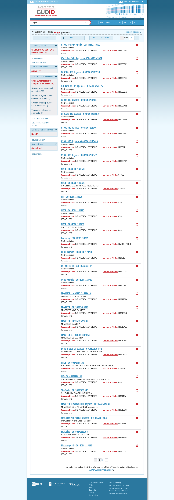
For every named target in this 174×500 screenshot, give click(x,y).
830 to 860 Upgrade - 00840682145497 (79, 127)
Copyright (92, 490)
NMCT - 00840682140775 (72, 210)
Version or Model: (110, 50)
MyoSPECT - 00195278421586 (74, 321)
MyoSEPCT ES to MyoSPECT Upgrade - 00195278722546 (85, 404)
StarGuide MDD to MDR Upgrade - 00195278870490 (84, 418)
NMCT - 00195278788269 (72, 362)
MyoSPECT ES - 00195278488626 (76, 293)
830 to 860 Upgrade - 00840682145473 (79, 155)
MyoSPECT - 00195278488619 (74, 307)
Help (135, 23)
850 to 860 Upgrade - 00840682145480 (79, 141)
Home (101, 23)
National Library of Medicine (46, 2)
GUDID (46, 11)
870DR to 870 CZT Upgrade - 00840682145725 (82, 86)
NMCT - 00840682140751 (72, 224)
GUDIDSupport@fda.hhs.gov (100, 470)
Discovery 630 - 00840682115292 (76, 445)
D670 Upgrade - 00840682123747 (76, 265)
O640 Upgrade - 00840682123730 (76, 279)
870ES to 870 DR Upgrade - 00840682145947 (81, 58)
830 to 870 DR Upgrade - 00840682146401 (80, 44)
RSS (90, 487)
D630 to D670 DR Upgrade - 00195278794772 (81, 348)
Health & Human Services (118, 494)
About (108, 23)
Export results (132, 32)
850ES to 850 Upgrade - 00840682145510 (80, 113)
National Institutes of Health (118, 488)
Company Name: (68, 50)
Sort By (73, 38)
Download (127, 23)
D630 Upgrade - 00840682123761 (76, 252)
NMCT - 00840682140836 (73, 182)
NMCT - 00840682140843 (73, 169)
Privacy (91, 492)
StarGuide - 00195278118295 (74, 431)
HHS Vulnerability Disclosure (119, 485)
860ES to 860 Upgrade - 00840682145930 (80, 72)
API (120, 23)
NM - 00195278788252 (71, 376)
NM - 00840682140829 (71, 196)
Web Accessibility (115, 483)
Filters (44, 38)
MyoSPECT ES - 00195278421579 (75, 335)
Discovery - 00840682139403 (74, 238)
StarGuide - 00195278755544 (74, 390)
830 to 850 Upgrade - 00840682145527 (79, 99)
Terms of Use (93, 495)
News (115, 23)
